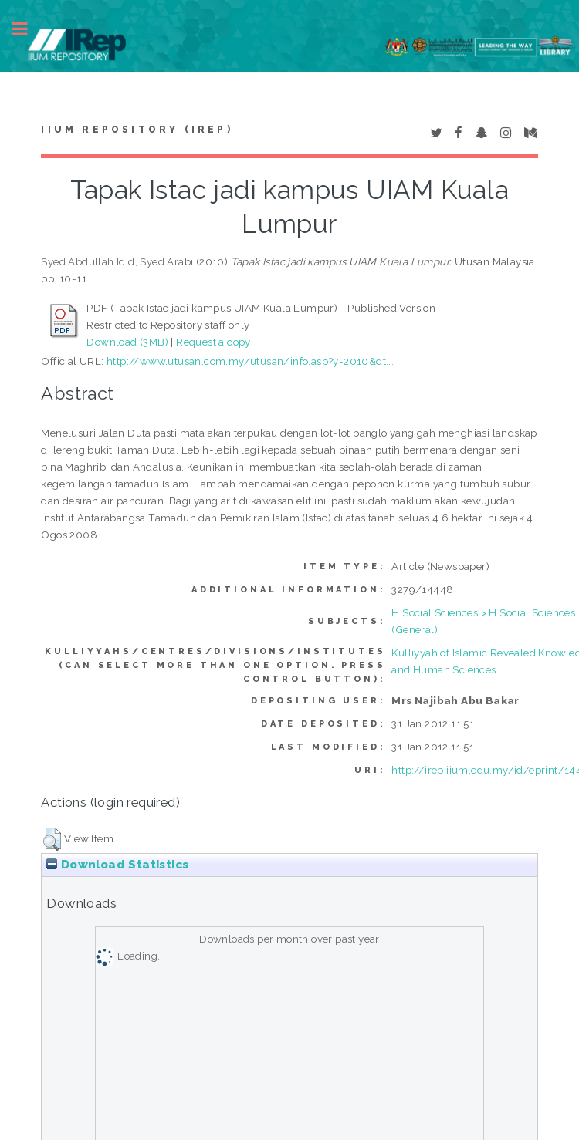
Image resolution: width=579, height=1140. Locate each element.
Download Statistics (117, 865)
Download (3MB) (127, 342)
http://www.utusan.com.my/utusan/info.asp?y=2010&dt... (250, 361)
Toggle (28, 29)
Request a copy (213, 342)
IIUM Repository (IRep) (136, 129)
